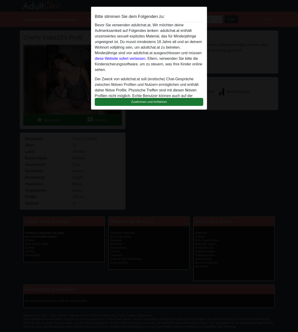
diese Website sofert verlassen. (120, 58)
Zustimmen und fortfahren (149, 102)
